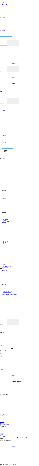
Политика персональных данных (4, 439)
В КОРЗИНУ (2, 369)
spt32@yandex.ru (2, 407)
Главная (1, 345)
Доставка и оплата (2, 433)
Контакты (1, 434)
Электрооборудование (3, 425)
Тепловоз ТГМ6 (2, 423)
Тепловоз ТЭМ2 (2, 422)
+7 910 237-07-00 (2, 17)
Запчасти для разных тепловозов (4, 424)
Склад (1, 435)
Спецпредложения (2, 436)
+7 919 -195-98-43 (2, 30)
